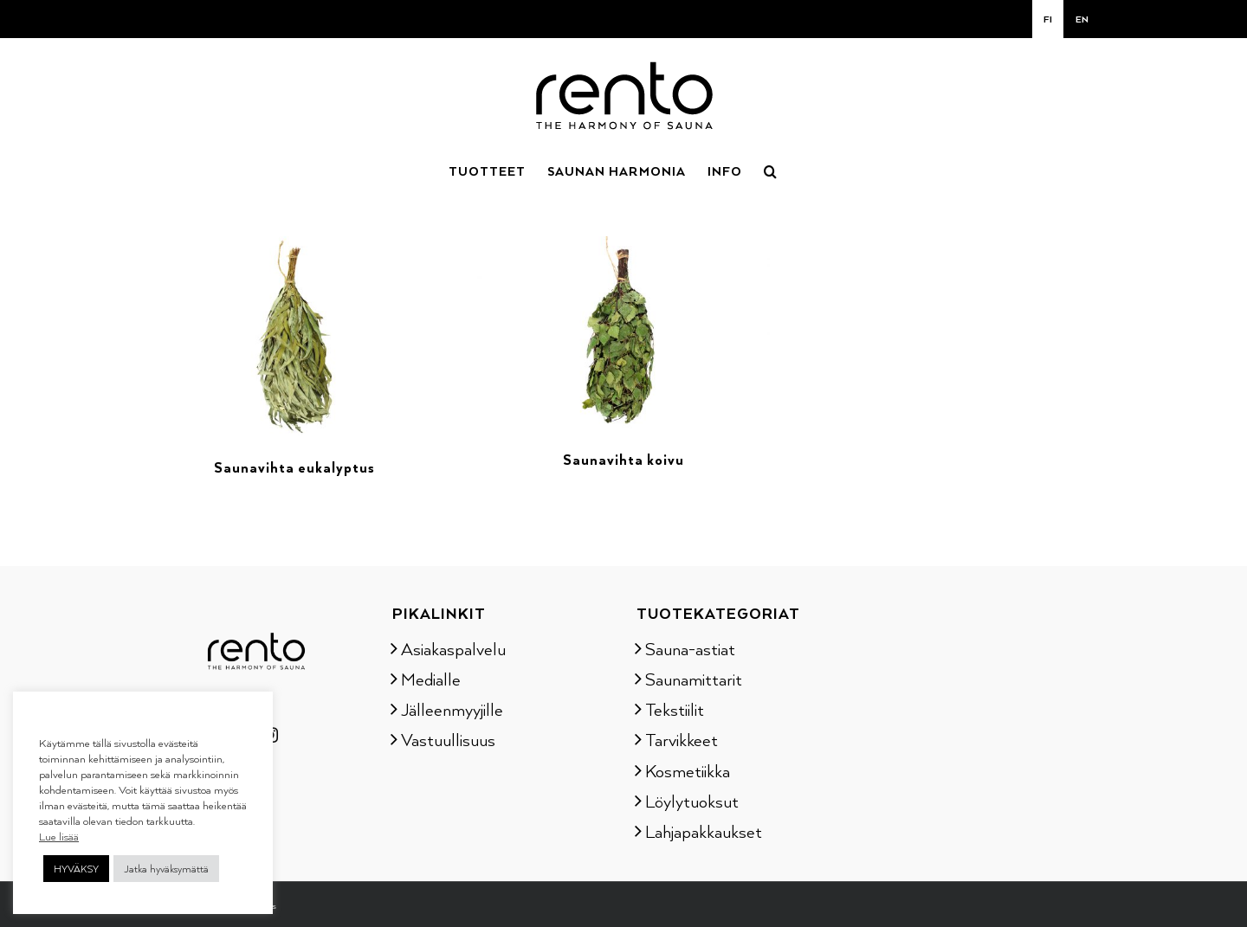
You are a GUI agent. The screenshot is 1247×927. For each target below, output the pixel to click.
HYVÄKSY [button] (76, 868)
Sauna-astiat (690, 648)
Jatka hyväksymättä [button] (166, 868)
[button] (771, 169)
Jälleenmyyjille (452, 709)
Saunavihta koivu (623, 459)
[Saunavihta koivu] (623, 246)
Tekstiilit (674, 709)
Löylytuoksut (692, 801)
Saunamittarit (693, 678)
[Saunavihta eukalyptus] (294, 246)
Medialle (431, 678)
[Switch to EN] (1082, 19)
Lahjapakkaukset (703, 831)
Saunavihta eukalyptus (294, 467)
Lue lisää (59, 836)
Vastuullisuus (448, 739)
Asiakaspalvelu (453, 648)
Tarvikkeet (681, 739)
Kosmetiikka (687, 770)
